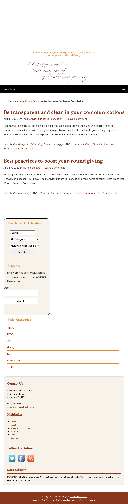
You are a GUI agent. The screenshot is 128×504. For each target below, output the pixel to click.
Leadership (50, 144)
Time (9, 354)
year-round (83, 193)
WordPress (84, 500)
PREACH (11, 327)
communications (81, 144)
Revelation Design (78, 496)
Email (6, 287)
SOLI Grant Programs (20, 428)
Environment (14, 360)
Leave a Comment (77, 118)
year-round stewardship (104, 193)
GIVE (9, 340)
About (13, 425)
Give (20, 193)
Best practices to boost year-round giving (53, 161)
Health (10, 367)
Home (13, 421)
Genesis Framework (68, 500)
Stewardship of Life (64, 26)
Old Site (14, 438)
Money (10, 347)
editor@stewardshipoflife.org (64, 55)
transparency (25, 148)
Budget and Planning (30, 144)
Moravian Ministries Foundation (57, 193)
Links (13, 434)
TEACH (11, 334)
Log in (92, 500)
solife (53, 500)
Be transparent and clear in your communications (64, 112)
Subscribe (15, 431)
